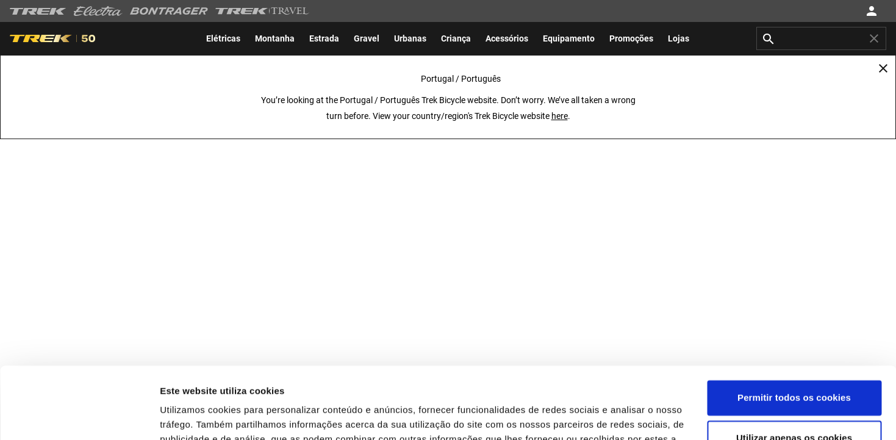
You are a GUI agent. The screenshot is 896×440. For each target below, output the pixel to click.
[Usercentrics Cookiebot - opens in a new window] (79, 416)
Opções (177, 416)
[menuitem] (223, 38)
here (559, 116)
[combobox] (821, 38)
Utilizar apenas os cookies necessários (794, 373)
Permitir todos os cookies (794, 326)
